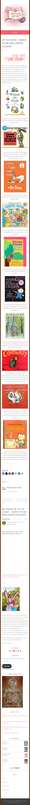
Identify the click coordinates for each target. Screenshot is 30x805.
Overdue (4, 742)
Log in (3, 778)
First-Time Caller (6, 754)
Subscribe (7, 666)
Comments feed (5, 786)
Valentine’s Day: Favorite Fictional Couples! (11, 715)
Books (8, 481)
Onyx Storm (5, 760)
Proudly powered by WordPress (12, 801)
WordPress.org (5, 789)
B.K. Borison (5, 755)
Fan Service (5, 748)
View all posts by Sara (12, 491)
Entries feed (4, 782)
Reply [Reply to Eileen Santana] (26, 519)
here (21, 71)
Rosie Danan (5, 749)
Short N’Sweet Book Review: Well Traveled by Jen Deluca (14, 721)
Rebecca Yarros (5, 761)
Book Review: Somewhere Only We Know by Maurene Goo (22, 500)
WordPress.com (17, 802)
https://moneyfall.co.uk (14, 455)
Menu (16, 32)
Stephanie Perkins (6, 743)
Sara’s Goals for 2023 (6, 733)
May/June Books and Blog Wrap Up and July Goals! (7, 500)
